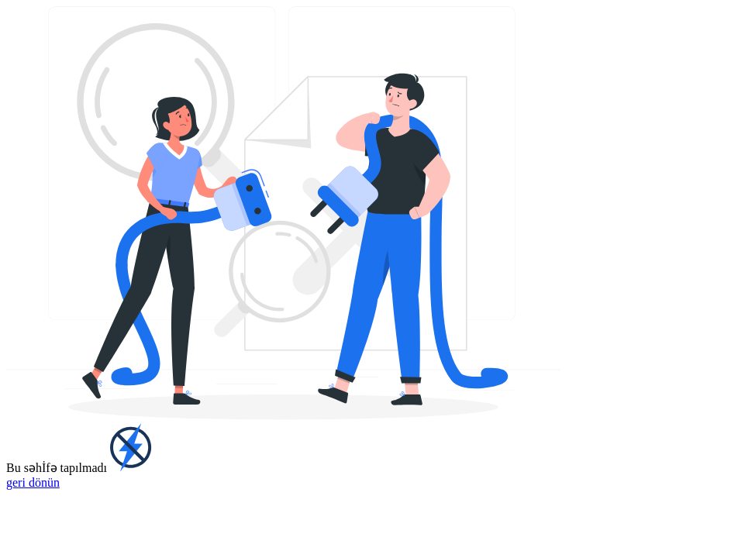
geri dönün (33, 482)
